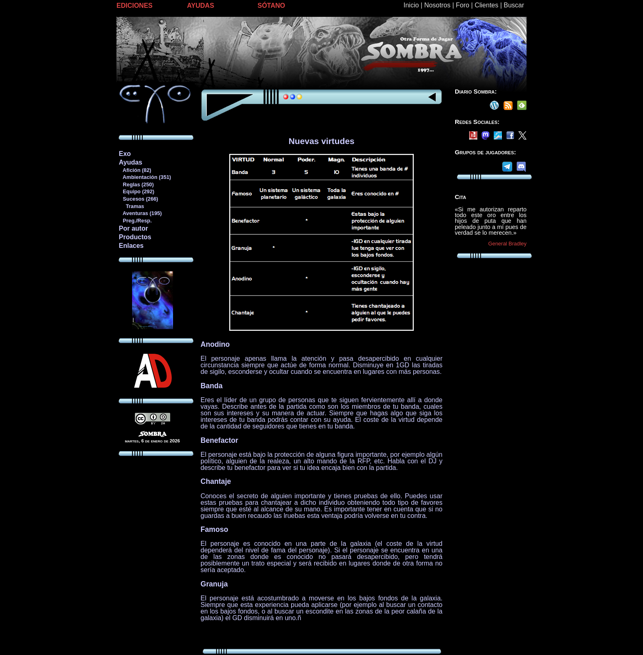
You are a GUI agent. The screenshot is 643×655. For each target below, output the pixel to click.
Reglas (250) (136, 184)
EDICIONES (134, 5)
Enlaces (131, 245)
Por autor (133, 228)
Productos (135, 237)
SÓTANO (271, 5)
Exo (125, 153)
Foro (462, 5)
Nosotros (437, 5)
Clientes (486, 5)
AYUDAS (200, 5)
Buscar (514, 5)
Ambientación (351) (145, 177)
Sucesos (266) (138, 199)
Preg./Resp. (135, 221)
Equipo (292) (136, 191)
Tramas (131, 206)
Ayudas (130, 162)
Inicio (411, 5)
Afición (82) (135, 170)
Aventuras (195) (140, 213)
